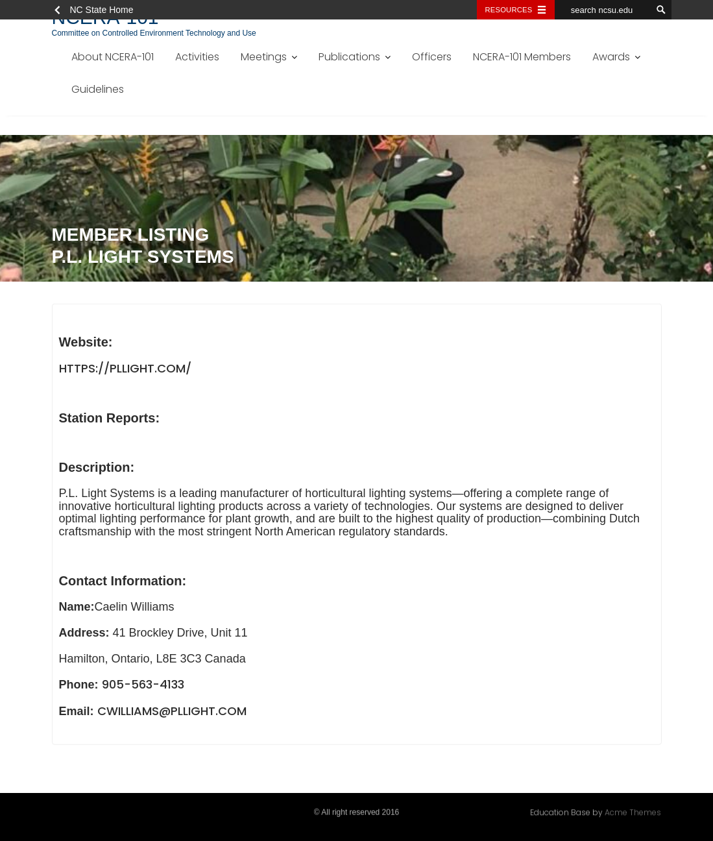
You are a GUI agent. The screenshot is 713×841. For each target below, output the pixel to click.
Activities (197, 56)
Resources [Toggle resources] (509, 10)
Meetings (264, 56)
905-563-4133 (143, 687)
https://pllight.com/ (125, 370)
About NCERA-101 (112, 56)
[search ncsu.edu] (603, 9)
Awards (611, 56)
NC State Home (102, 10)
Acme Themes (633, 811)
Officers (432, 56)
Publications (349, 56)
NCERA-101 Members (522, 56)
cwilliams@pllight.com (172, 713)
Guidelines (97, 89)
